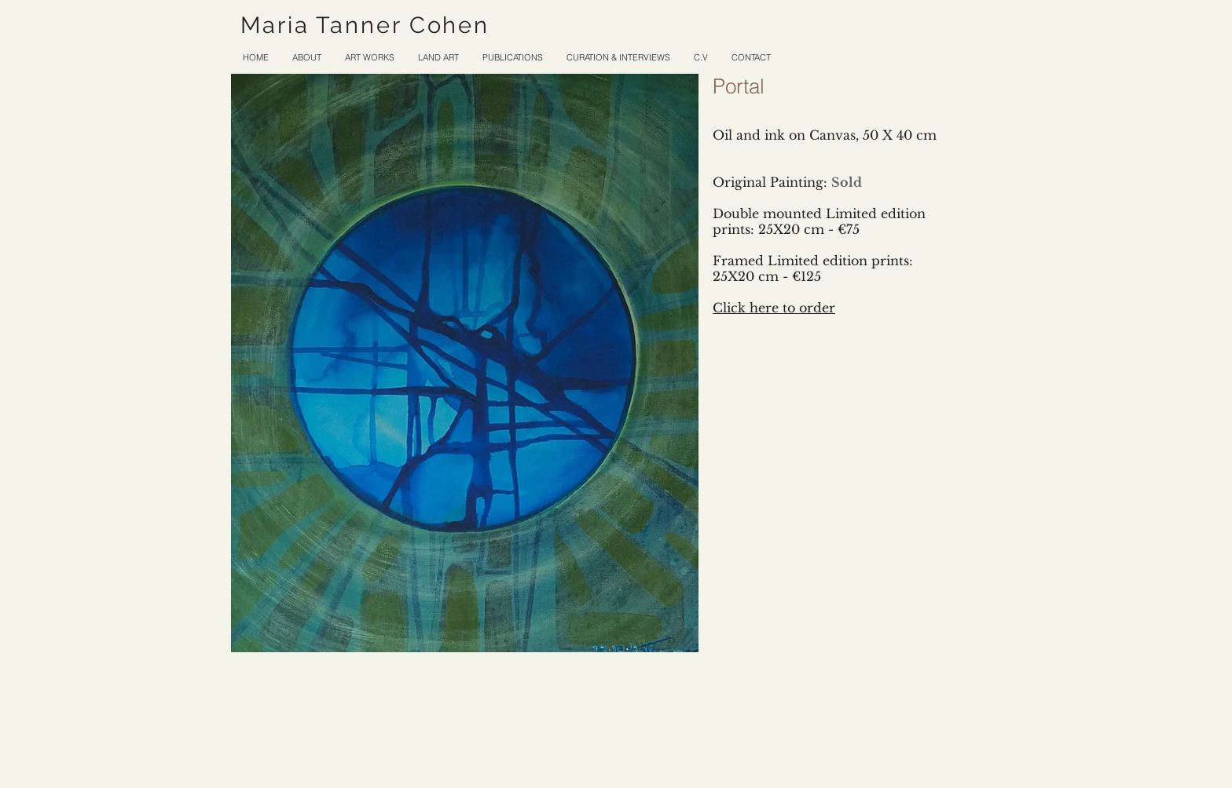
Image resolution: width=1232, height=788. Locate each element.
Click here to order (774, 308)
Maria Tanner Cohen (365, 25)
